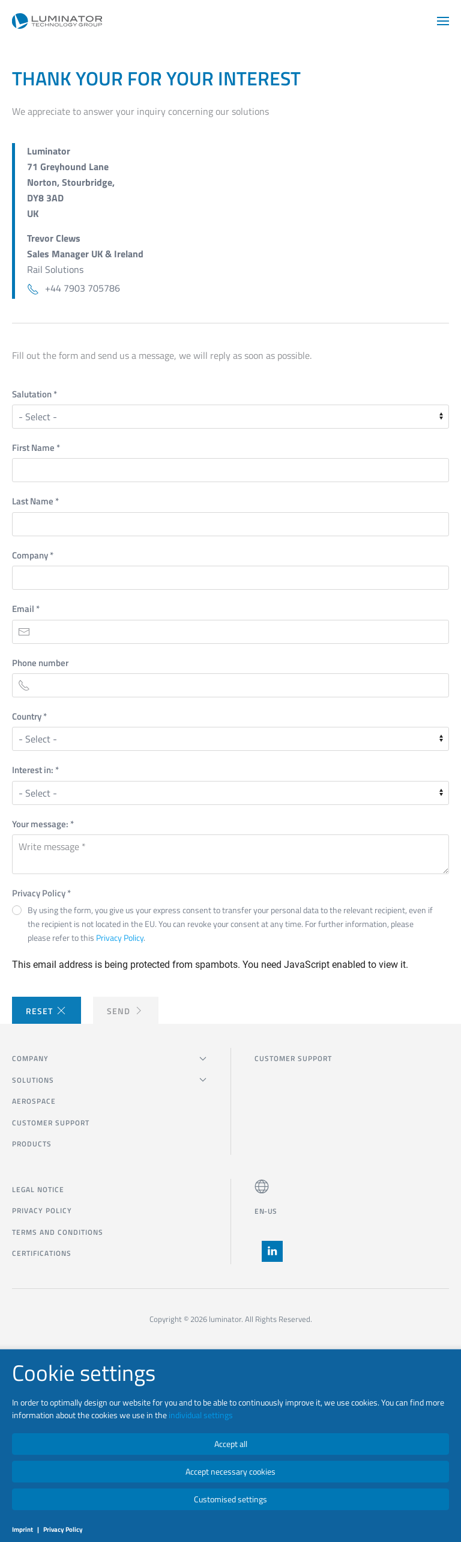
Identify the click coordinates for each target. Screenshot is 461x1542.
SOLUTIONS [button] (109, 1080)
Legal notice (38, 1189)
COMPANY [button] (109, 1058)
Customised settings (230, 1499)
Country (29, 716)
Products (32, 1143)
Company (32, 555)
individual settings (201, 1415)
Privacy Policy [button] (119, 937)
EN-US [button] (266, 1211)
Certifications (41, 1253)
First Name (36, 447)
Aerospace (34, 1101)
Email (26, 609)
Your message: (43, 824)
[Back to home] (57, 21)
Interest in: (35, 770)
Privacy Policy (41, 893)
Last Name (35, 501)
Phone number (40, 663)
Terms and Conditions (57, 1232)
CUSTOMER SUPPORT (50, 1122)
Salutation (34, 394)
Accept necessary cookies (230, 1471)
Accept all (230, 1443)
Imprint (22, 1529)
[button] (443, 21)
